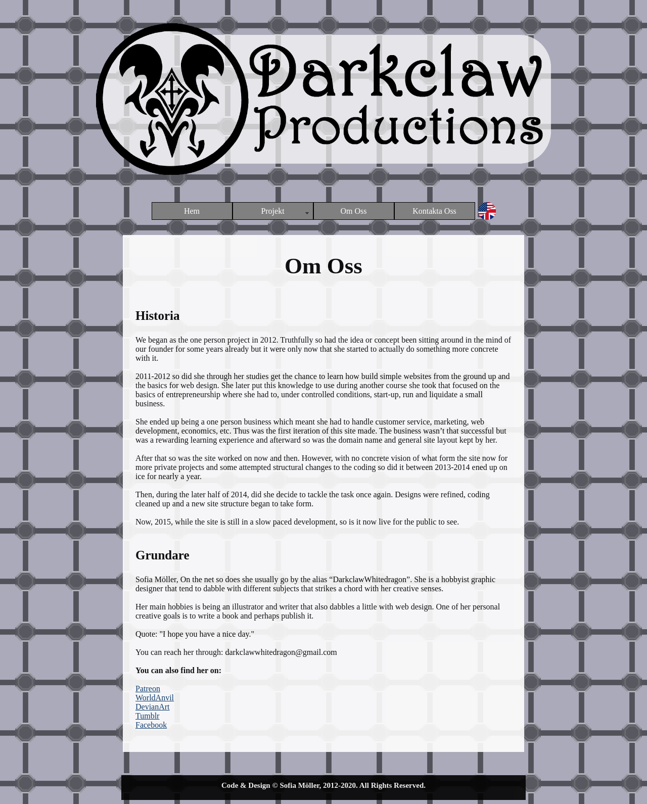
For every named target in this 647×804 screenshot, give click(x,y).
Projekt (272, 211)
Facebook (151, 725)
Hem (192, 211)
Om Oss (353, 211)
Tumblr (147, 716)
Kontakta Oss (434, 211)
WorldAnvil (154, 697)
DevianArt (152, 706)
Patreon (147, 688)
